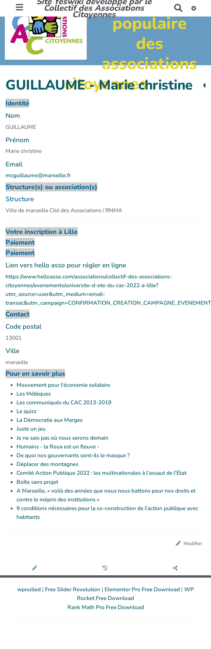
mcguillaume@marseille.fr (38, 175)
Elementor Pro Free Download (143, 589)
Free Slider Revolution (73, 589)
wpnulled (29, 589)
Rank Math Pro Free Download (105, 607)
